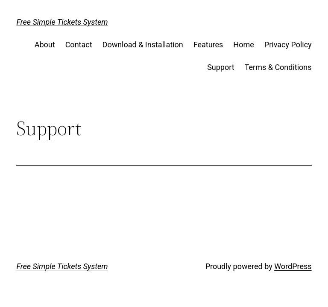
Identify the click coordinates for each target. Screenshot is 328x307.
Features (208, 44)
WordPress (292, 266)
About (45, 44)
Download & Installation (142, 44)
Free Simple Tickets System (62, 21)
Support (220, 67)
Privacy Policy (288, 44)
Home (243, 44)
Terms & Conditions (278, 67)
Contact (78, 44)
